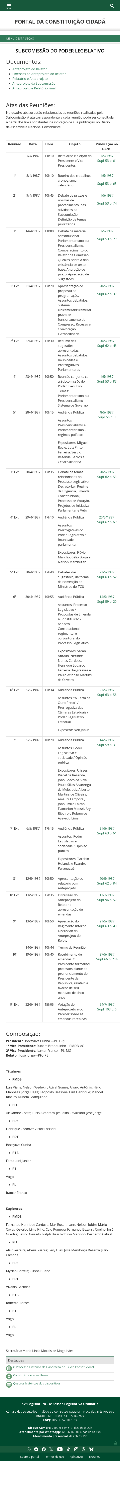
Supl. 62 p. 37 (107, 294)
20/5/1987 (106, 286)
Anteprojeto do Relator (29, 69)
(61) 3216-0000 (71, 1432)
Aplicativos (76, 1457)
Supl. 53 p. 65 (107, 183)
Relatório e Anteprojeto (30, 78)
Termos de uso (54, 1457)
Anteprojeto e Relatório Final (34, 88)
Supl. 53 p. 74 (107, 203)
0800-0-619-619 (62, 1428)
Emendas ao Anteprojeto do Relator (39, 74)
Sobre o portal (29, 1457)
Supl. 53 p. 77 (107, 239)
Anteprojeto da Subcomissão (34, 83)
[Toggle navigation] (8, 5)
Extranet (94, 1457)
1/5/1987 (106, 175)
